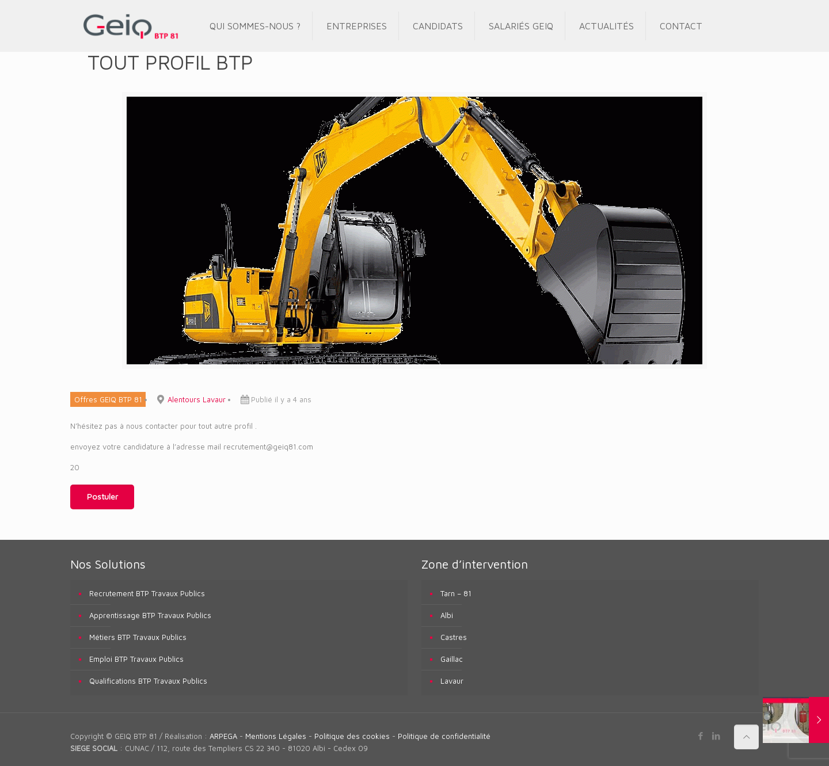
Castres (453, 637)
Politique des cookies (352, 736)
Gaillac (451, 659)
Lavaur (451, 680)
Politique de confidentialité (444, 736)
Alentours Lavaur (197, 399)
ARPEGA (223, 736)
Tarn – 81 (455, 593)
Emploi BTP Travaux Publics (136, 659)
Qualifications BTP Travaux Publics (148, 680)
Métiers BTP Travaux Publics (138, 637)
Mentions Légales (275, 736)
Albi (446, 615)
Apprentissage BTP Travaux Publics (150, 615)
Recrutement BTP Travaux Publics (147, 593)
